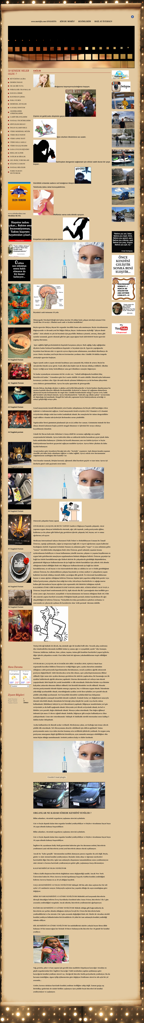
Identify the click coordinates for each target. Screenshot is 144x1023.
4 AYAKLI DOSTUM (17, 108)
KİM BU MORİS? (67, 21)
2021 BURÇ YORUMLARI (19, 160)
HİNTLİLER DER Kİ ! (18, 124)
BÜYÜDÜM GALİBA (18, 79)
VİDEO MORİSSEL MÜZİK (20, 131)
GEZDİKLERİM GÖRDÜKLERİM (16, 112)
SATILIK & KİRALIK (18, 157)
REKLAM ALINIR (16, 153)
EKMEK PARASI (16, 82)
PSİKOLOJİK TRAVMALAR (20, 90)
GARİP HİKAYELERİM (18, 117)
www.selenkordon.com (17, 213)
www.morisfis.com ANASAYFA (43, 21)
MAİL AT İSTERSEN (103, 21)
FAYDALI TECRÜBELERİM (20, 121)
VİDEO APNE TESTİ (17, 139)
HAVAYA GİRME (16, 93)
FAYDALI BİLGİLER (17, 167)
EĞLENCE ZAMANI (17, 164)
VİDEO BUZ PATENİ (17, 135)
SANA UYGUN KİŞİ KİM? (19, 149)
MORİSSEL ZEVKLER (18, 104)
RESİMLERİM (84, 21)
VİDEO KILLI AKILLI (18, 142)
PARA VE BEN (15, 100)
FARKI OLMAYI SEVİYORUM (16, 172)
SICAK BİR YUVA (16, 86)
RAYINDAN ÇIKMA (17, 97)
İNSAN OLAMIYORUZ (18, 128)
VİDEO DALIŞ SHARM (18, 146)
